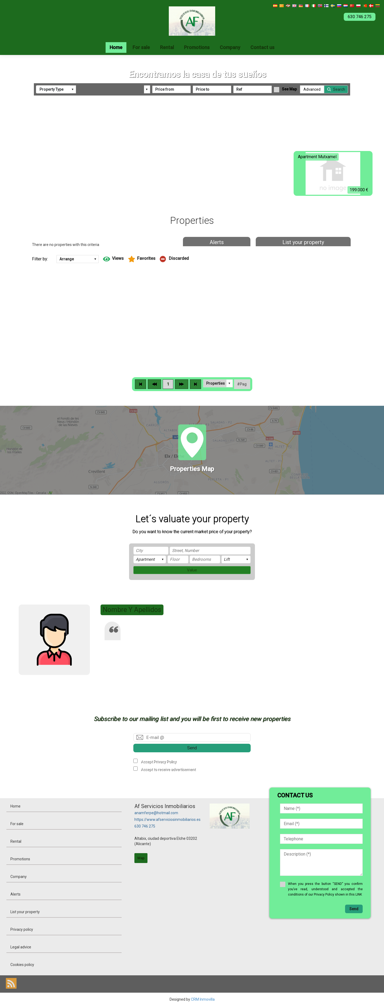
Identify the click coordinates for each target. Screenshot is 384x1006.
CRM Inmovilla (203, 999)
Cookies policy (22, 965)
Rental (167, 47)
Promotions (197, 47)
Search (339, 89)
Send (192, 747)
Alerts (217, 242)
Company (230, 47)
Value (192, 570)
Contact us (262, 47)
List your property (303, 242)
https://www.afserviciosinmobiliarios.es (167, 819)
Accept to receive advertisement (168, 769)
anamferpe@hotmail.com (156, 813)
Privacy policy (21, 929)
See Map (289, 89)
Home (116, 47)
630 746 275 (144, 826)
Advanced (312, 89)
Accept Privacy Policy (159, 762)
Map (141, 858)
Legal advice (20, 947)
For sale (141, 47)
